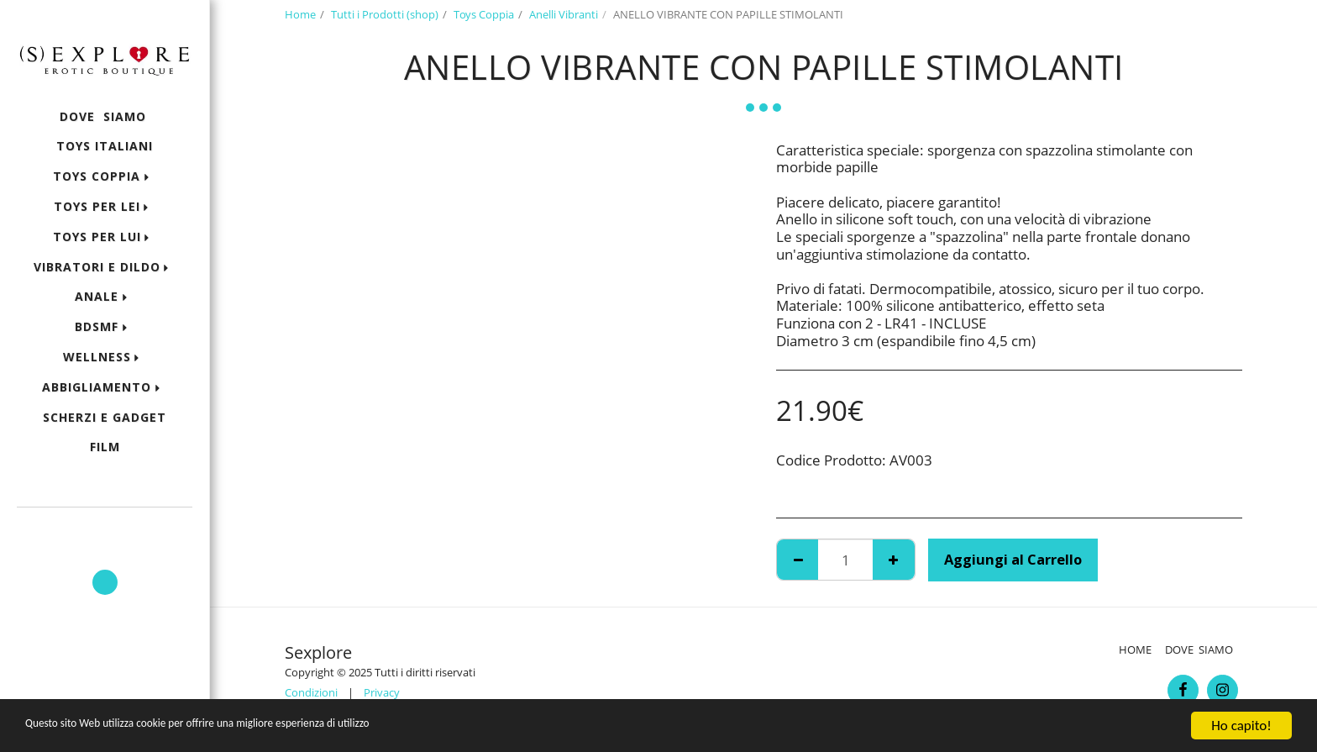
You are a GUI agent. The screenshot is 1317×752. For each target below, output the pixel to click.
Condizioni (311, 692)
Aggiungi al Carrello (1013, 559)
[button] (104, 531)
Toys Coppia (484, 14)
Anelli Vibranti (563, 14)
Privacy (382, 692)
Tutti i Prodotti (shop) (384, 14)
